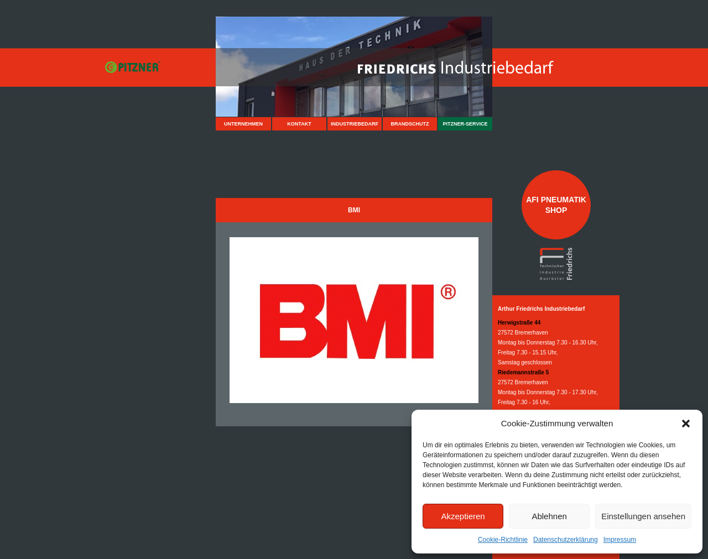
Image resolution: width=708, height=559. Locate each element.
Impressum (619, 540)
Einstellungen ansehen (643, 516)
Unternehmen (243, 124)
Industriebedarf (354, 124)
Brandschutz (410, 124)
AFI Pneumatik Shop (556, 204)
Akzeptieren (463, 516)
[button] (685, 423)
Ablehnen (549, 516)
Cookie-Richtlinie (503, 540)
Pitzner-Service (465, 124)
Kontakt (299, 124)
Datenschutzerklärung (565, 540)
